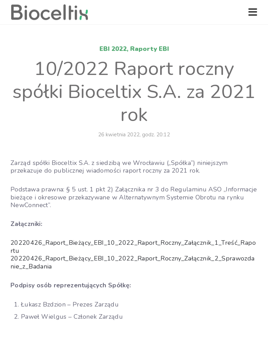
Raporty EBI (149, 49)
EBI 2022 (113, 49)
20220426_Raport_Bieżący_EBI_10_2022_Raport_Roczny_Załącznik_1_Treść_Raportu (133, 247)
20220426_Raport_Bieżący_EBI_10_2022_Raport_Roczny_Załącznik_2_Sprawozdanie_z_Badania (132, 262)
